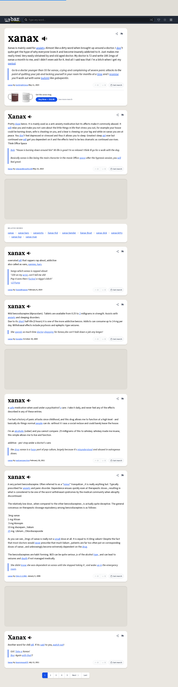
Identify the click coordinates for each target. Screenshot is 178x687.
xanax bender (69, 233)
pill (20, 260)
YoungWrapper (22, 289)
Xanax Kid (53, 233)
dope (17, 124)
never (37, 543)
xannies (32, 264)
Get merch (116, 85)
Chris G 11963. (21, 576)
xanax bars (23, 233)
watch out (58, 645)
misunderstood (85, 449)
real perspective (23, 460)
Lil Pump (15, 283)
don (118, 48)
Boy (12, 655)
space (82, 158)
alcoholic (19, 431)
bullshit (45, 78)
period (11, 64)
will (9, 128)
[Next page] (76, 675)
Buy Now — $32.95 (46, 99)
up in (99, 565)
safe (12, 407)
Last (85, 675)
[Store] (158, 19)
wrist (25, 275)
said (42, 645)
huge (33, 449)
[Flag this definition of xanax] (121, 34)
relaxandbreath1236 (24, 168)
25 (9, 531)
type (95, 554)
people (39, 423)
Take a (18, 651)
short (21, 321)
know (24, 565)
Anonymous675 (22, 662)
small (57, 539)
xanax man (31, 237)
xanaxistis (38, 233)
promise (114, 74)
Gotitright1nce (22, 85)
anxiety (40, 48)
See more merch (65, 99)
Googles (19, 339)
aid (104, 135)
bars (39, 264)
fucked (32, 279)
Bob (13, 150)
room (13, 569)
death (24, 558)
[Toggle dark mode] (164, 19)
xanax (10, 85)
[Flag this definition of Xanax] (122, 115)
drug (17, 449)
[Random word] (151, 19)
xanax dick (101, 233)
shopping (49, 332)
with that (26, 655)
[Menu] (171, 19)
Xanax (10, 168)
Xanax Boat (86, 233)
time (99, 74)
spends (18, 332)
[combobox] (89, 20)
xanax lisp (16, 237)
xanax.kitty (116, 233)
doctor (40, 332)
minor (67, 484)
